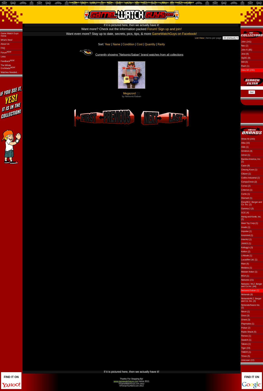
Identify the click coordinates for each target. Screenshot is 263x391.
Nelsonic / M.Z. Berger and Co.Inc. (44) (251, 285)
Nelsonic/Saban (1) (250, 290)
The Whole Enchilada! (8, 67)
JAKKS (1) (246, 243)
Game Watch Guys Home (9, 34)
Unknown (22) (247, 360)
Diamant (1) (246, 198)
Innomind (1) (247, 235)
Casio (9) (245, 165)
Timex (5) (245, 356)
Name (116, 44)
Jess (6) (245, 54)
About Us (5, 44)
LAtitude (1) (246, 255)
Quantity (150, 44)
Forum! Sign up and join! (164, 29)
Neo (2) (244, 46)
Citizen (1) (246, 174)
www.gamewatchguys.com (126, 381)
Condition (129, 44)
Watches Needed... (10, 72)
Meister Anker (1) (249, 272)
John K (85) (246, 50)
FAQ (3, 48)
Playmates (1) (247, 324)
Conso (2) (246, 186)
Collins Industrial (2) (250, 178)
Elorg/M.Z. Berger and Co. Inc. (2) (251, 203)
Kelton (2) (245, 251)
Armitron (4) (246, 151)
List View (199, 38)
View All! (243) (248, 70)
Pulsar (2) (245, 328)
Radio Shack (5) (248, 332)
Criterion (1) (246, 190)
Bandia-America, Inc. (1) (251, 160)
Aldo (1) (245, 147)
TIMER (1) (246, 352)
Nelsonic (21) (247, 280)
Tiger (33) (245, 348)
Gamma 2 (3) (247, 208)
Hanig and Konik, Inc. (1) (251, 217)
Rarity (161, 44)
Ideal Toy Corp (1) (249, 223)
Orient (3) (245, 319)
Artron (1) (245, 155)
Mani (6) (245, 263)
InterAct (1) (246, 239)
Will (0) (244, 62)
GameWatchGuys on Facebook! (174, 34)
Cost (139, 44)
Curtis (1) (245, 194)
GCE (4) (245, 212)
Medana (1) (246, 268)
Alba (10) (245, 143)
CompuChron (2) (249, 182)
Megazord (129, 93)
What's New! (6, 40)
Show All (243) (248, 139)
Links (3, 56)
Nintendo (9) (247, 294)
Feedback (8, 61)
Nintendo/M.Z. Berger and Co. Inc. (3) (251, 299)
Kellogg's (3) (247, 247)
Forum (6, 52)
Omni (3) (245, 315)
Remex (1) (246, 336)
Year (107, 44)
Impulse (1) (246, 231)
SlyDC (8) (245, 58)
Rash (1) (245, 66)
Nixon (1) (245, 311)
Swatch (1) (246, 340)
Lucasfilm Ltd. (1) (249, 259)
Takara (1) (246, 344)
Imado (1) (245, 227)
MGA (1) (245, 276)
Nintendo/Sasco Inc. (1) (250, 306)
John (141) (246, 41)
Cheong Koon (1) (249, 169)
